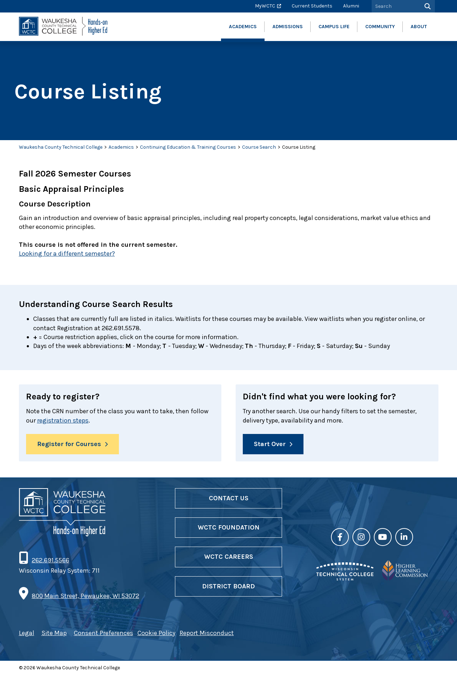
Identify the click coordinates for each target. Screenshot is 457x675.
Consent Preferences (103, 633)
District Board (228, 586)
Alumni (351, 6)
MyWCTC (265, 6)
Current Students (312, 6)
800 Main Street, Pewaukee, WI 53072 (85, 596)
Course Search (259, 147)
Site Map (54, 633)
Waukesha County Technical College (60, 147)
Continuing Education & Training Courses (188, 147)
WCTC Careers (228, 557)
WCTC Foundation (229, 527)
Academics (121, 147)
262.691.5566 (50, 560)
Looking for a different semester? (67, 253)
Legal (26, 633)
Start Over (270, 444)
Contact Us (228, 498)
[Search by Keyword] (395, 6)
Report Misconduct (207, 633)
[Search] (427, 6)
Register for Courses (69, 444)
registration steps (63, 420)
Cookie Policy (156, 633)
